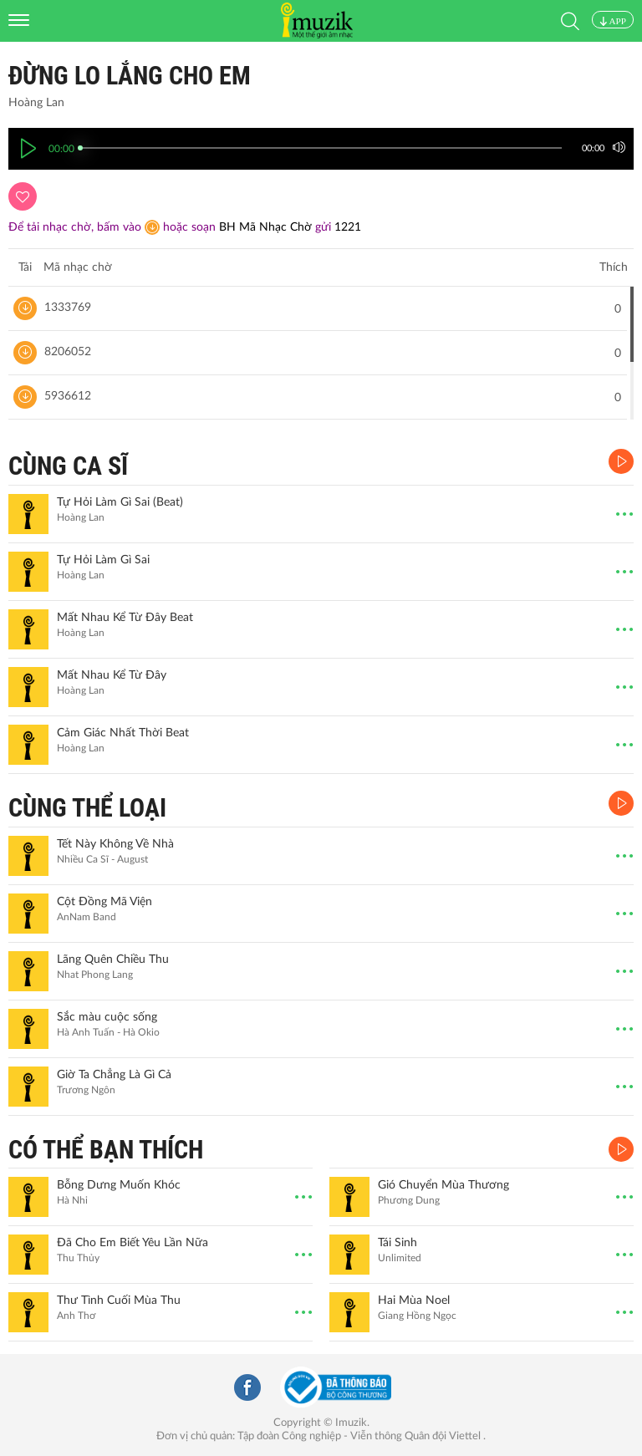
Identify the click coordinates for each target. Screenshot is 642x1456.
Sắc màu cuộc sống (107, 1017)
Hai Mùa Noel (414, 1300)
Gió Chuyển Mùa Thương (443, 1185)
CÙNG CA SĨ (68, 466)
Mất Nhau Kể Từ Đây (111, 675)
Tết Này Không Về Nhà (115, 844)
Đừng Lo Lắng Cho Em (129, 75)
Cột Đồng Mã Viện (104, 902)
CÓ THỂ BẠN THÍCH (105, 1149)
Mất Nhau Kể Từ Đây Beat (125, 618)
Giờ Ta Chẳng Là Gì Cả (114, 1075)
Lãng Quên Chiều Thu (113, 959)
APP (612, 21)
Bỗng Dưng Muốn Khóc (119, 1185)
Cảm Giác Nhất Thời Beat (123, 733)
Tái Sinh (397, 1243)
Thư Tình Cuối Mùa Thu (119, 1300)
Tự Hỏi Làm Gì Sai (103, 560)
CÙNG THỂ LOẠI (87, 807)
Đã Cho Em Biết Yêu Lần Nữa (132, 1243)
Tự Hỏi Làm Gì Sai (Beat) (120, 502)
